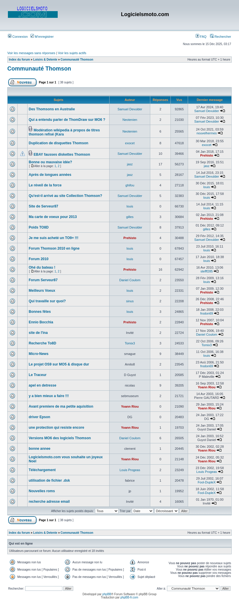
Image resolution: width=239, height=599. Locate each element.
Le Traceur (38, 375)
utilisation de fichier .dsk (49, 480)
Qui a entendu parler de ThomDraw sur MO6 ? (67, 120)
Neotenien (129, 119)
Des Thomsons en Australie (52, 109)
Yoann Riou (206, 387)
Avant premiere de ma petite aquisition (61, 406)
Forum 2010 (38, 259)
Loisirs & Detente (45, 59)
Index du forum (19, 59)
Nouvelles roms (42, 491)
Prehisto (206, 155)
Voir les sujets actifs (72, 53)
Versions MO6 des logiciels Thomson (60, 438)
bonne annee (39, 449)
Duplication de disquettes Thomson (58, 143)
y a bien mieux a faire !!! (49, 396)
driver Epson (39, 417)
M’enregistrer (42, 36)
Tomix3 (130, 343)
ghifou (129, 185)
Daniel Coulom (129, 280)
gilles (130, 217)
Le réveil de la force (45, 185)
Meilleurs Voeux (42, 291)
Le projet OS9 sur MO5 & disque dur (59, 364)
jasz (130, 164)
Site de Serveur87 (43, 206)
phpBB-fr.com (129, 597)
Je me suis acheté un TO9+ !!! (53, 238)
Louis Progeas (130, 470)
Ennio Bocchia (41, 322)
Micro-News (38, 354)
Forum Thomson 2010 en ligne (54, 248)
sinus (130, 301)
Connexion (18, 36)
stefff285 (207, 271)
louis (206, 187)
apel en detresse (42, 385)
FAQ (201, 36)
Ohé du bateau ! (42, 267)
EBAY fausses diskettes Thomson (62, 154)
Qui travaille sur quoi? (47, 301)
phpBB (106, 594)
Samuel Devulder (129, 109)
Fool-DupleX (207, 482)
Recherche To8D (42, 343)
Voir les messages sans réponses (31, 53)
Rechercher (220, 36)
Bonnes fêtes (40, 312)
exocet (129, 143)
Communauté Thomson (77, 59)
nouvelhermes (207, 133)
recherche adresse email (49, 502)
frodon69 (206, 313)
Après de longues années (50, 175)
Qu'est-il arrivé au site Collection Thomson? (65, 196)
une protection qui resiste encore (56, 427)
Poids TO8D (39, 227)
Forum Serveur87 (43, 280)
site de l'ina (38, 333)
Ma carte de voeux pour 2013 (53, 217)
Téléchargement (42, 470)
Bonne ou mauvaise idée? (50, 162)
